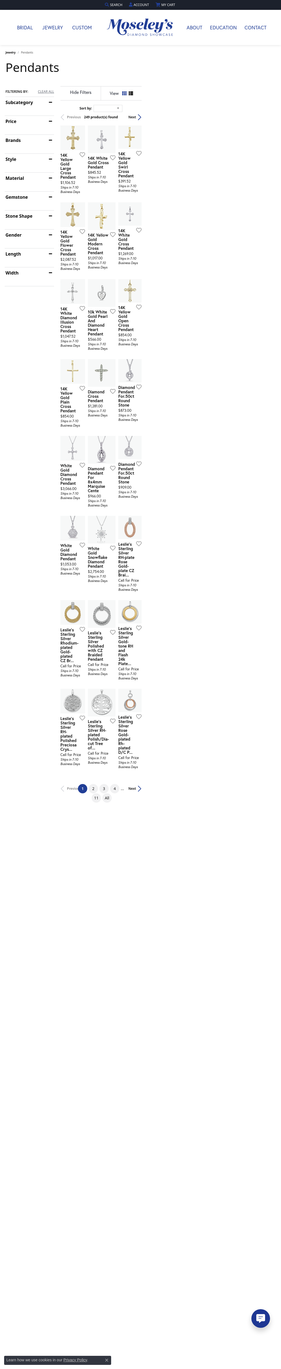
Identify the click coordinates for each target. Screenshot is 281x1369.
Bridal (25, 27)
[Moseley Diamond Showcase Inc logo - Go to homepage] (140, 27)
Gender (13, 235)
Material (14, 178)
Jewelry (52, 27)
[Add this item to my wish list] (126, 199)
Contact (255, 27)
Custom (82, 27)
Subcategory (19, 102)
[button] (114, 5)
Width (12, 273)
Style (10, 159)
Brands (13, 140)
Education (223, 27)
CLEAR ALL (46, 91)
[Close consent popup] (106, 1360)
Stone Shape (18, 216)
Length (13, 254)
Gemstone (16, 197)
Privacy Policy (75, 1360)
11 (186, 937)
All (197, 937)
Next (266, 117)
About (194, 27)
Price (10, 121)
